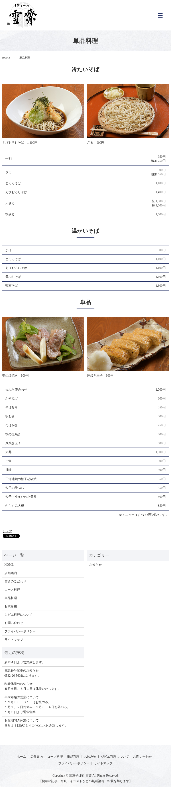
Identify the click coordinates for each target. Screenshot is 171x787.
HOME (6, 57)
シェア (7, 531)
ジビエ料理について (18, 614)
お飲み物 (10, 606)
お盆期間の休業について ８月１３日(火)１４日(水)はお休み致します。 (36, 723)
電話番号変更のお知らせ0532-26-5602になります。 (22, 673)
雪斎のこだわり (15, 581)
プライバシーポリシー (20, 631)
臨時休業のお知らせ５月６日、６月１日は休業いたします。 (32, 686)
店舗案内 (10, 573)
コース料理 (12, 589)
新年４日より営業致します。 (24, 662)
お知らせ (95, 564)
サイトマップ (13, 639)
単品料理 (10, 598)
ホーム (21, 756)
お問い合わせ (13, 623)
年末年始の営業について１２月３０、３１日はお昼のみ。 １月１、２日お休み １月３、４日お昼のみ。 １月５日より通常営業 (37, 705)
